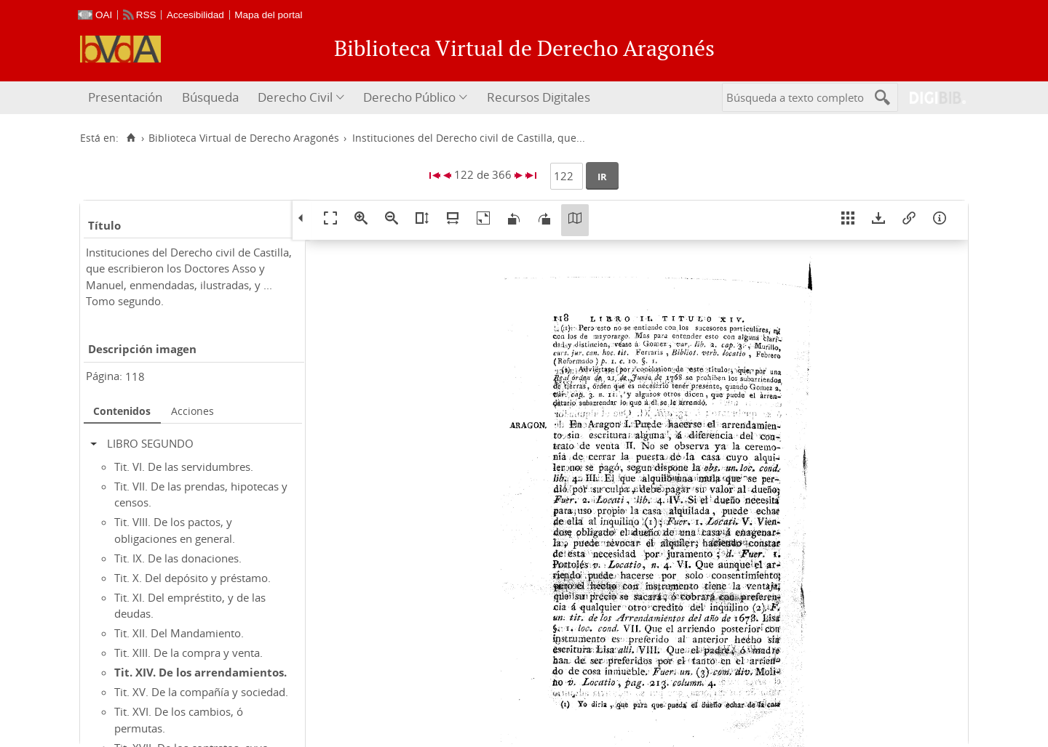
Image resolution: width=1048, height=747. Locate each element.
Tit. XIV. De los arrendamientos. (200, 672)
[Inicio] (130, 138)
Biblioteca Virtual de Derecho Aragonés (243, 138)
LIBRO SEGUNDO (150, 443)
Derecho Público (409, 97)
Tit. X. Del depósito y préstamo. (192, 577)
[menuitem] (127, 97)
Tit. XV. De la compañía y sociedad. (201, 692)
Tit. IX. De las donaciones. (178, 558)
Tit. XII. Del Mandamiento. (179, 633)
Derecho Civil (295, 97)
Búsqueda (210, 97)
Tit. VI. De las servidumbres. (183, 466)
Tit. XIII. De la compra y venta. (188, 652)
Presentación (125, 97)
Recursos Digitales (538, 97)
